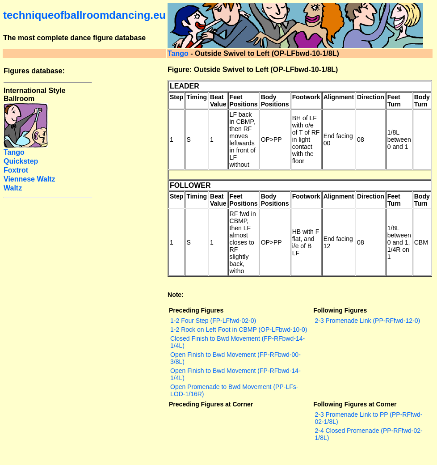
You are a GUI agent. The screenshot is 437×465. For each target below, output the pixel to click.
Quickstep (21, 161)
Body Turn (422, 100)
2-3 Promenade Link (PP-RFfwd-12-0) (367, 320)
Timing (196, 97)
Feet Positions (244, 100)
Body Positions (275, 100)
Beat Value (218, 100)
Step (176, 97)
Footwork (306, 97)
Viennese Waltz (29, 179)
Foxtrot (16, 170)
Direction (370, 97)
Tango (178, 53)
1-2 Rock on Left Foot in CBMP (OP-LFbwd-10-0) (238, 329)
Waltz (13, 188)
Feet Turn (394, 100)
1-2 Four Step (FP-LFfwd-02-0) (213, 320)
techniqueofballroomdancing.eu (84, 15)
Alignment (339, 97)
